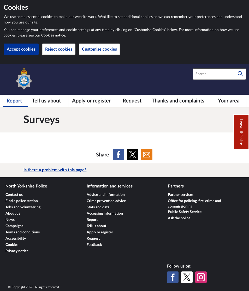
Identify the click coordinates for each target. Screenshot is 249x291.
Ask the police (179, 218)
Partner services (180, 195)
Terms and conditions (22, 232)
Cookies (11, 245)
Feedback (94, 245)
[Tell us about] (48, 101)
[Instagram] (201, 277)
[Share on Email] (146, 154)
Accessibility (15, 238)
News (10, 220)
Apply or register (100, 232)
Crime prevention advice (106, 201)
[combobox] (219, 74)
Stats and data (98, 207)
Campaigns (14, 226)
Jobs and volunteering (22, 207)
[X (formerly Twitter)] (187, 277)
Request (93, 238)
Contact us (14, 195)
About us (12, 213)
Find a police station (21, 201)
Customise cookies (99, 49)
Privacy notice (16, 251)
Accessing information (105, 213)
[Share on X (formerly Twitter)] (132, 154)
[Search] (240, 74)
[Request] (133, 101)
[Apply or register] (93, 101)
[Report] (15, 101)
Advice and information (106, 195)
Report (92, 220)
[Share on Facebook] (118, 154)
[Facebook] (173, 277)
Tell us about (96, 226)
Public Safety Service (184, 212)
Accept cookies (21, 49)
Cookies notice (53, 35)
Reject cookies (58, 49)
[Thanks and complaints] (181, 101)
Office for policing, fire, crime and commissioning (194, 203)
